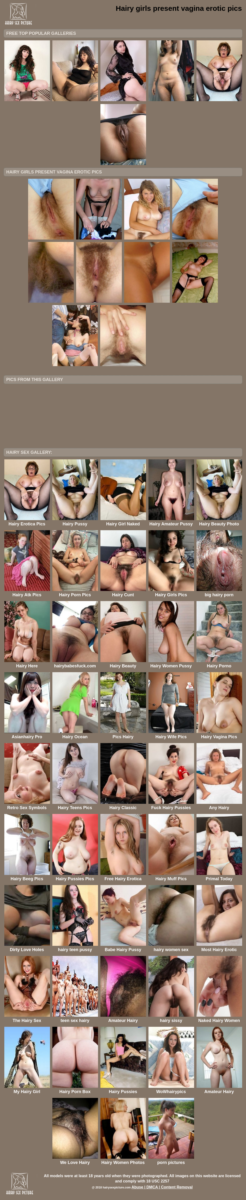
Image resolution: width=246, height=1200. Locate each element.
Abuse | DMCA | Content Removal (162, 1187)
